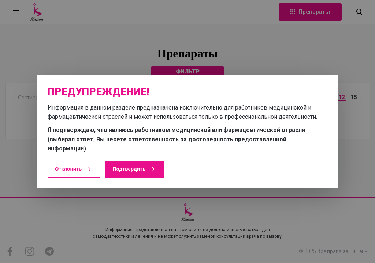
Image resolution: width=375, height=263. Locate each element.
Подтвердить (135, 169)
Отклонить (74, 169)
